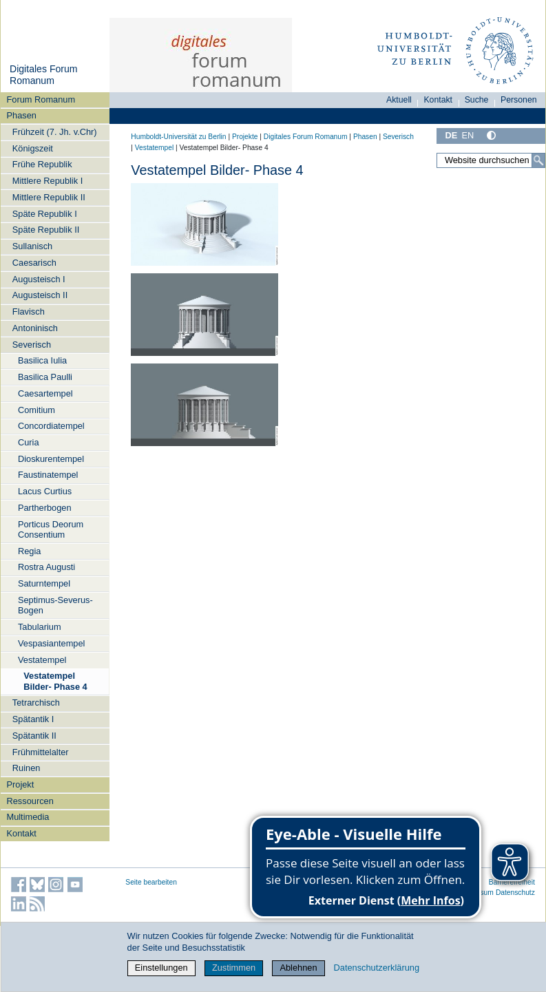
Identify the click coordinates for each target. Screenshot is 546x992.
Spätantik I (33, 719)
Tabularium (39, 627)
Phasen (21, 115)
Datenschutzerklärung (376, 967)
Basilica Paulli (45, 377)
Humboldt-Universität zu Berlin (178, 136)
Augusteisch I (38, 279)
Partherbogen (45, 508)
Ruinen (26, 768)
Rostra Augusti (46, 567)
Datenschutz (515, 892)
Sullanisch (32, 246)
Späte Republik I (44, 214)
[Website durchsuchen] (491, 160)
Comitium (36, 410)
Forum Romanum (41, 99)
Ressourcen (30, 801)
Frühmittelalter (40, 752)
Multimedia (28, 817)
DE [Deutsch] (451, 135)
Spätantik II (34, 735)
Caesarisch (34, 262)
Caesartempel (45, 393)
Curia (28, 442)
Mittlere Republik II (48, 197)
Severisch (31, 344)
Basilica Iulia (42, 360)
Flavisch (28, 311)
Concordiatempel (51, 426)
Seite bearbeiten (151, 882)
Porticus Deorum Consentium (50, 529)
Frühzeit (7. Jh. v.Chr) (54, 132)
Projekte (245, 136)
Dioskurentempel (51, 459)
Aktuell (399, 100)
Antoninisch (35, 328)
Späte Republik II (45, 229)
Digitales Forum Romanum (44, 75)
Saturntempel (44, 583)
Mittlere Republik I (47, 181)
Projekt (20, 784)
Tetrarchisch (36, 702)
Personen (519, 100)
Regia (29, 551)
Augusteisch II (39, 295)
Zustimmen (233, 967)
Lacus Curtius (45, 491)
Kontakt (21, 833)
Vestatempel (42, 660)
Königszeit (32, 148)
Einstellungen (161, 967)
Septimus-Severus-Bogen (55, 605)
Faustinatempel (48, 474)
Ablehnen (298, 967)
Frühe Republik (42, 164)
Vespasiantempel (51, 643)
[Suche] (538, 160)
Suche (477, 100)
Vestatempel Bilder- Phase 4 (55, 681)
